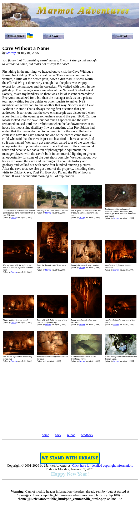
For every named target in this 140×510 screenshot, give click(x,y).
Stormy (11, 53)
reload (71, 435)
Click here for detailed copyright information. (102, 465)
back (58, 435)
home (45, 435)
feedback (87, 435)
